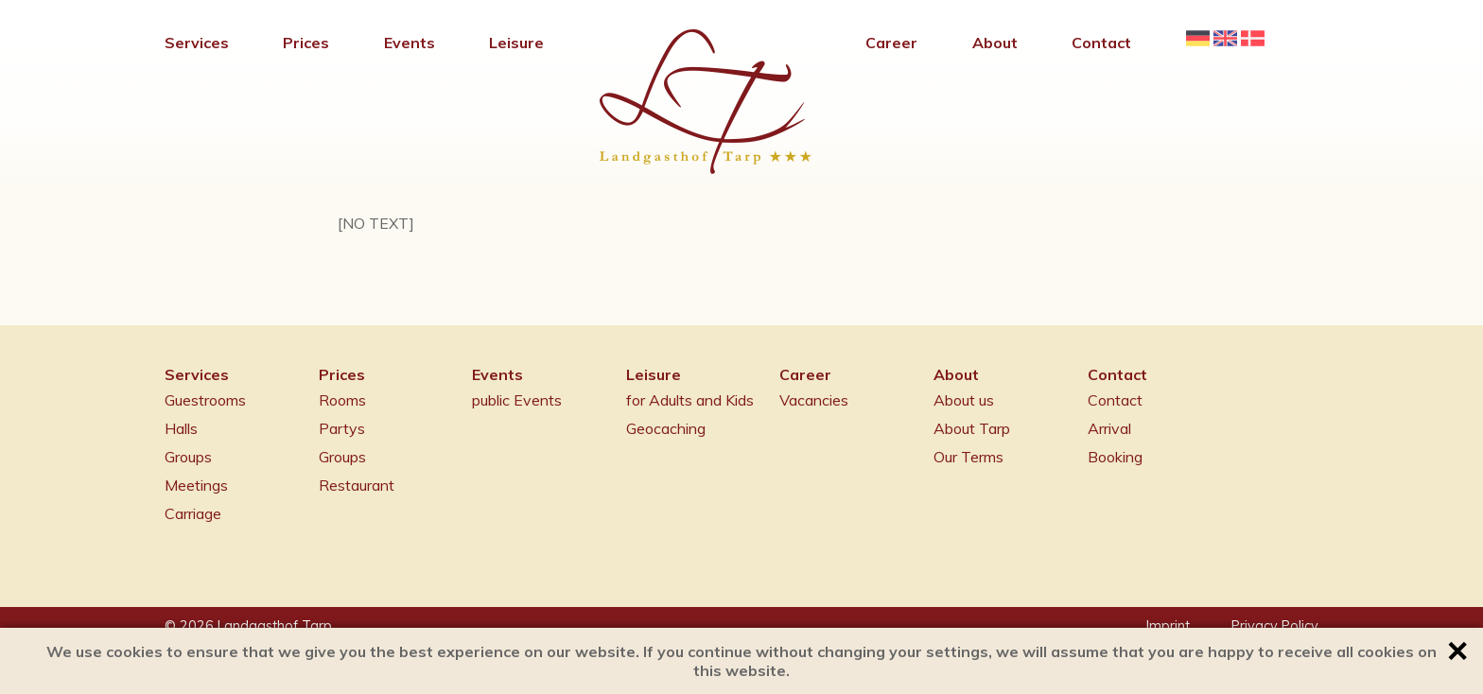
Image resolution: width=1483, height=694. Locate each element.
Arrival (1109, 428)
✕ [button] (1457, 651)
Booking (1115, 456)
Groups (188, 456)
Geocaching (666, 428)
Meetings (196, 485)
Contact (1115, 399)
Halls (181, 428)
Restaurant (356, 485)
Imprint (1168, 625)
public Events (517, 399)
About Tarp (971, 428)
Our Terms (968, 456)
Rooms (342, 399)
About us (963, 399)
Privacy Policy (1274, 625)
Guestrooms (205, 399)
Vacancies (813, 399)
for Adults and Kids (690, 399)
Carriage (193, 513)
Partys (342, 428)
